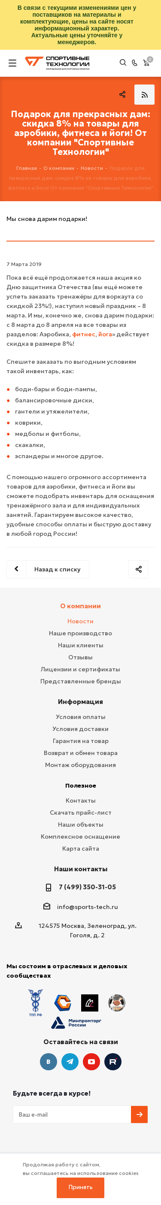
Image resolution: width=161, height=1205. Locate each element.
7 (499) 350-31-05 (87, 887)
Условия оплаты (81, 717)
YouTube (91, 1061)
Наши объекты (80, 824)
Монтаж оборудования (80, 765)
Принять (81, 1187)
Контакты (81, 800)
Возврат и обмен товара (81, 753)
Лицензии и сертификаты (80, 669)
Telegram (70, 1061)
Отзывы (80, 657)
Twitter (113, 1061)
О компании (80, 606)
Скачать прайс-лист (81, 812)
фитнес (83, 334)
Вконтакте (48, 1061)
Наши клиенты (80, 645)
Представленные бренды (80, 681)
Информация (80, 702)
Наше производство (80, 633)
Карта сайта (80, 848)
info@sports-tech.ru (87, 907)
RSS (144, 95)
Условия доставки (80, 729)
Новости (80, 621)
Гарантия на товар (81, 741)
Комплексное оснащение (80, 836)
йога (105, 334)
